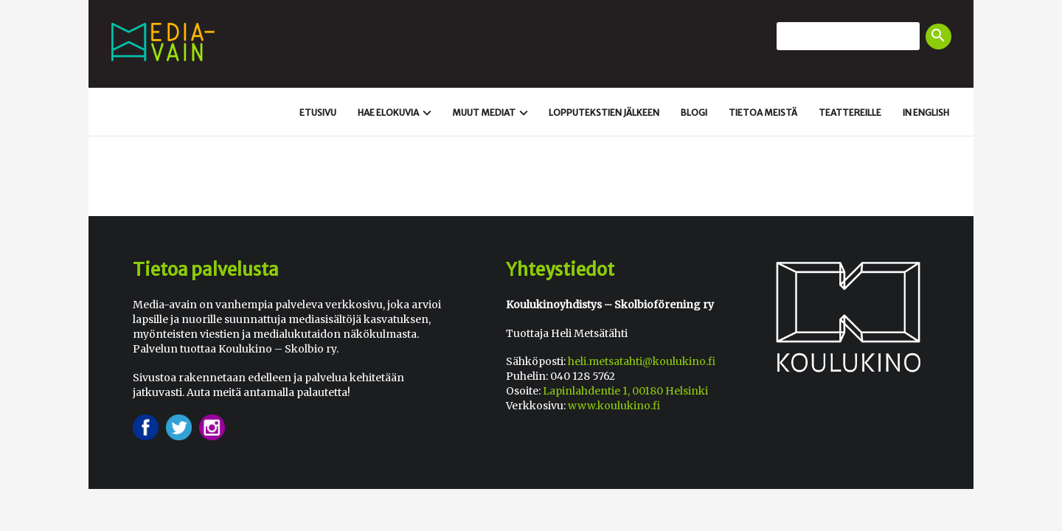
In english (926, 112)
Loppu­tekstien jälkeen (604, 112)
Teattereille (850, 112)
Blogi (694, 112)
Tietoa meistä (763, 112)
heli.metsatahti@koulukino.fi (641, 361)
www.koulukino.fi (614, 405)
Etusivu (317, 112)
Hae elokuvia (396, 113)
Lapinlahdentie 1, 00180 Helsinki (625, 391)
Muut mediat (492, 113)
